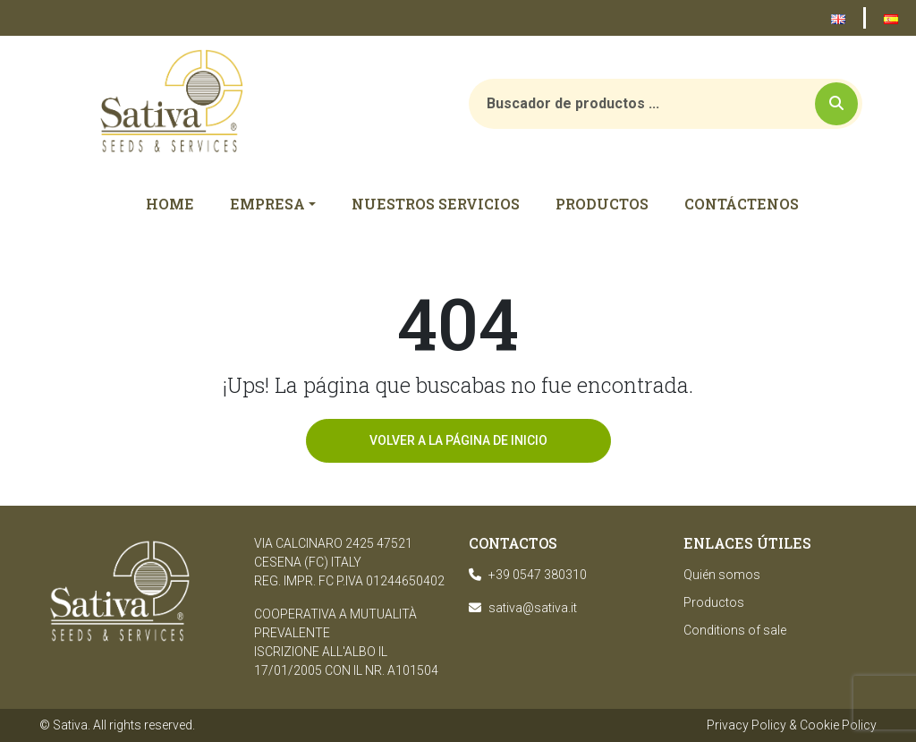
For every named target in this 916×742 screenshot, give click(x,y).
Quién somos (721, 574)
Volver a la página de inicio (458, 440)
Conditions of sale (734, 630)
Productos (713, 602)
